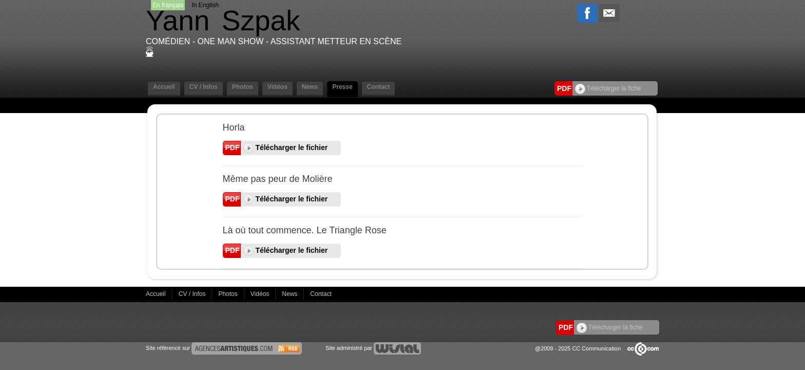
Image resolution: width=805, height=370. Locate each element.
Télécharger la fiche (608, 88)
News (310, 86)
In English (205, 5)
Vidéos (277, 86)
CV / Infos (203, 86)
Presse (342, 86)
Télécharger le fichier (285, 147)
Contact (378, 86)
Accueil (164, 86)
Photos (242, 86)
